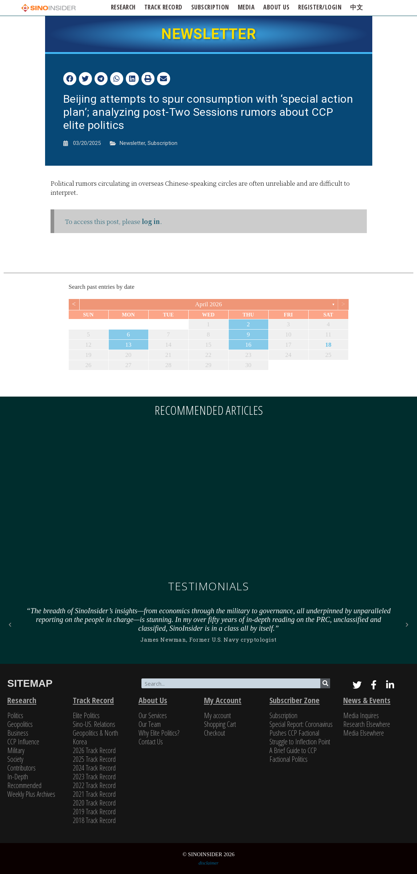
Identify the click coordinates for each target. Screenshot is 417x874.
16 (248, 344)
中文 (356, 7)
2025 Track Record (94, 759)
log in (151, 221)
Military (15, 750)
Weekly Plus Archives (31, 794)
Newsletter (132, 143)
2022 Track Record (94, 785)
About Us (153, 699)
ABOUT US (276, 7)
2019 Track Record (94, 811)
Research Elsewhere (366, 724)
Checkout (214, 733)
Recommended (24, 785)
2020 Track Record (94, 803)
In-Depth (17, 777)
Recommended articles (209, 410)
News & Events (366, 699)
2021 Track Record (94, 794)
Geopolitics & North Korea (95, 737)
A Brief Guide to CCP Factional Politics (293, 754)
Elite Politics (86, 715)
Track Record (163, 7)
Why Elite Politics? (159, 733)
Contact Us (151, 742)
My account (217, 715)
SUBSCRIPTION (210, 7)
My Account (222, 699)
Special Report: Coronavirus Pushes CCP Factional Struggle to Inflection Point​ (301, 733)
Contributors (21, 768)
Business (17, 733)
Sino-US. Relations (94, 724)
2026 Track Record (94, 750)
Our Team (150, 724)
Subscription (162, 143)
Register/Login (319, 7)
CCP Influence (23, 742)
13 (128, 344)
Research (123, 7)
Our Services (153, 715)
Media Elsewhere (363, 733)
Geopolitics (20, 724)
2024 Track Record (94, 768)
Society (15, 759)
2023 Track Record (94, 777)
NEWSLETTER (208, 34)
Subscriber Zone (294, 699)
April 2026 (208, 304)
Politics (15, 715)
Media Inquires (361, 715)
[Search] (325, 683)
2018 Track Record (94, 820)
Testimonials (208, 586)
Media (246, 7)
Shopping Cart (220, 724)
